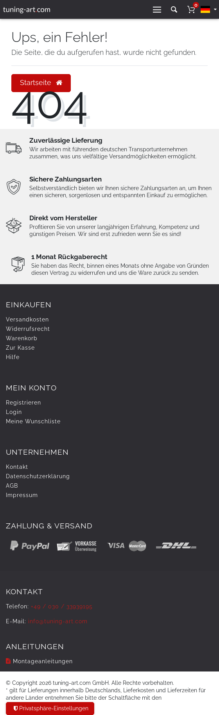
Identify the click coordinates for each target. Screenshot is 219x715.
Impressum (22, 495)
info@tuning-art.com (58, 621)
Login (14, 412)
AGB (12, 486)
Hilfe (13, 357)
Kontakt (17, 467)
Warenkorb (22, 338)
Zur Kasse (20, 348)
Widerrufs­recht (28, 329)
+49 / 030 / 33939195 (62, 606)
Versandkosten (27, 319)
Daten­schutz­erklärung (38, 476)
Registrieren (23, 402)
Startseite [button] (41, 83)
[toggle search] (174, 9)
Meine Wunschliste (33, 421)
